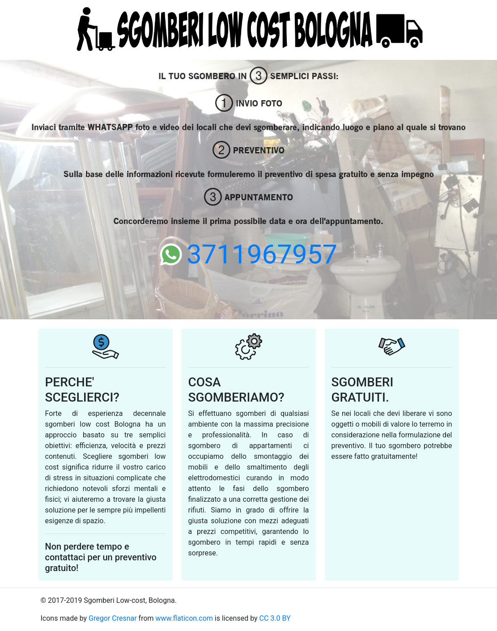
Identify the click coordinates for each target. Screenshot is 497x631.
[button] (37, 171)
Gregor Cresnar (113, 618)
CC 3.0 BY (275, 618)
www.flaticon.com (184, 618)
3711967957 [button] (248, 254)
